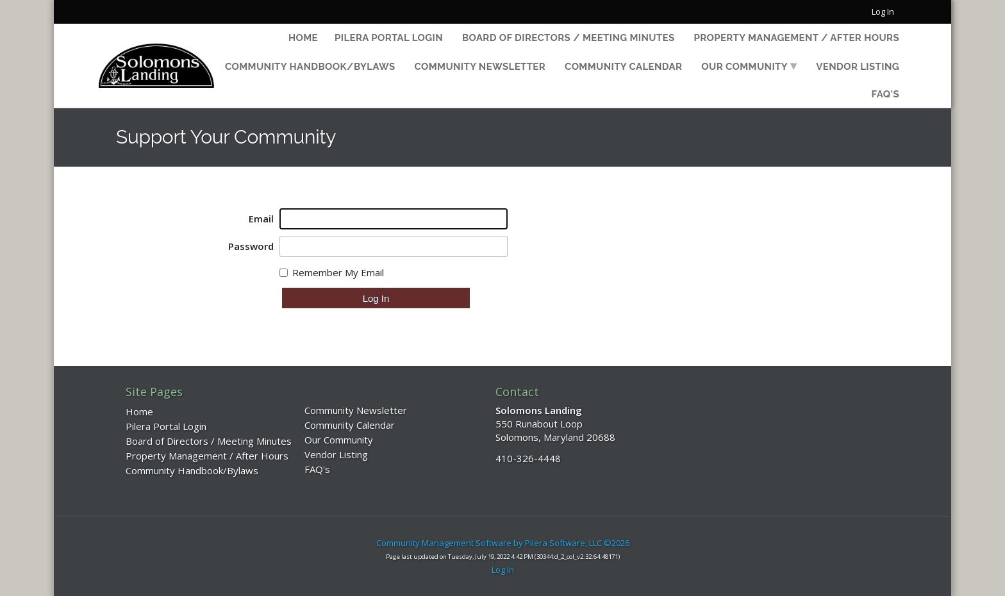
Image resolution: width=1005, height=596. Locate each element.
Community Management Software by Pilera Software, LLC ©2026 (502, 543)
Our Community (744, 66)
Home (303, 38)
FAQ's (885, 94)
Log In (883, 11)
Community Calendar (623, 66)
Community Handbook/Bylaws (310, 66)
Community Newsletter (479, 66)
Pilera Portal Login (389, 38)
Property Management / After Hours (796, 38)
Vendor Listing (857, 66)
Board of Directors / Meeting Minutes (568, 38)
